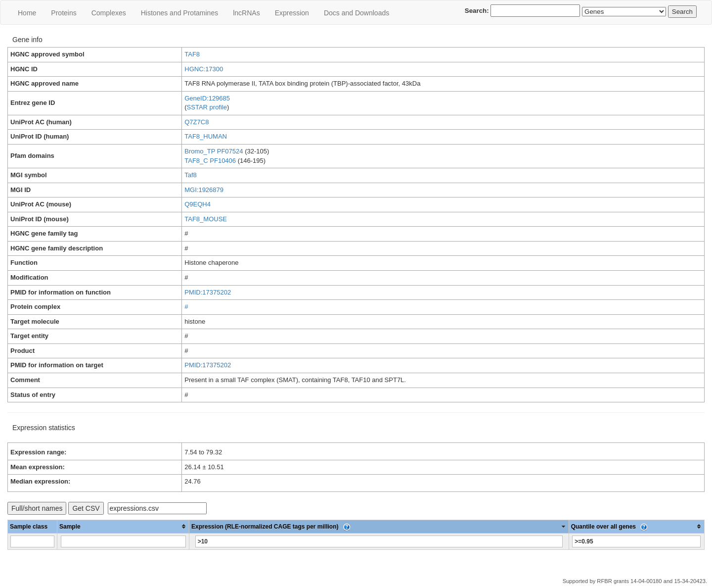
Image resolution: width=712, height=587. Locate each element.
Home (27, 13)
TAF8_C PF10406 (210, 160)
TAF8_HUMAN (205, 136)
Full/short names (36, 508)
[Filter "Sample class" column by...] (32, 541)
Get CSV (85, 508)
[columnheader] (123, 526)
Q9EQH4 (197, 204)
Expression (292, 13)
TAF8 (192, 54)
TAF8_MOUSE (205, 219)
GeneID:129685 (207, 98)
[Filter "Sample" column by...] (123, 541)
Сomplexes (108, 13)
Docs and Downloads (356, 13)
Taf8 (190, 175)
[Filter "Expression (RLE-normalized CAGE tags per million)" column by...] (379, 541)
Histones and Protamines (179, 13)
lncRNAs (246, 13)
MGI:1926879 (203, 190)
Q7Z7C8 (196, 122)
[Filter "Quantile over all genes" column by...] (636, 541)
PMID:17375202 (207, 292)
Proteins (63, 13)
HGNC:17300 (203, 69)
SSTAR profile (207, 107)
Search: (522, 10)
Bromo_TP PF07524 (213, 151)
